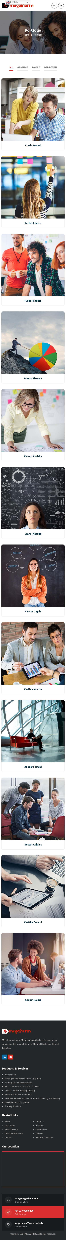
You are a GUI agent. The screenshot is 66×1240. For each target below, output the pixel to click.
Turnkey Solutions (13, 1106)
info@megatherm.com (26, 1198)
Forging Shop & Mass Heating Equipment (23, 1079)
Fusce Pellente (33, 300)
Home (26, 34)
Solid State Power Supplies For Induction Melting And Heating (32, 1098)
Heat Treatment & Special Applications (22, 1086)
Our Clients (10, 1125)
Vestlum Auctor (33, 689)
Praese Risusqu (33, 378)
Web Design (50, 67)
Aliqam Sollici (33, 1000)
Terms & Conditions (44, 1137)
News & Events (11, 1129)
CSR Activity (41, 1129)
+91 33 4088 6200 (24, 1210)
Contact (8, 1137)
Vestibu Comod (33, 922)
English (12, 2)
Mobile (36, 67)
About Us (40, 1122)
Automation (10, 1075)
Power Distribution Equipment (18, 1094)
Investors (40, 1125)
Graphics (22, 67)
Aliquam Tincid (33, 767)
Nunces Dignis (33, 611)
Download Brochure (14, 1133)
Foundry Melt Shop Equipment (18, 1083)
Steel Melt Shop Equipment (17, 1102)
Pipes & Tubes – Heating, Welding (20, 1090)
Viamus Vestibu (33, 456)
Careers (39, 1133)
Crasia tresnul (33, 145)
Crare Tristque (33, 533)
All (11, 67)
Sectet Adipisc (33, 223)
